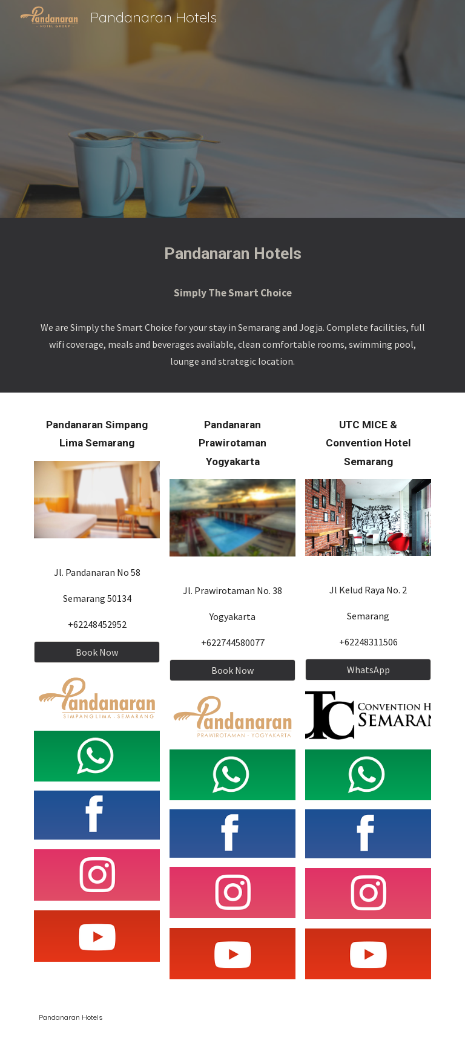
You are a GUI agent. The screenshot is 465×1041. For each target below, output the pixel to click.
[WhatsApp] (368, 669)
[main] (232, 253)
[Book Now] (97, 652)
